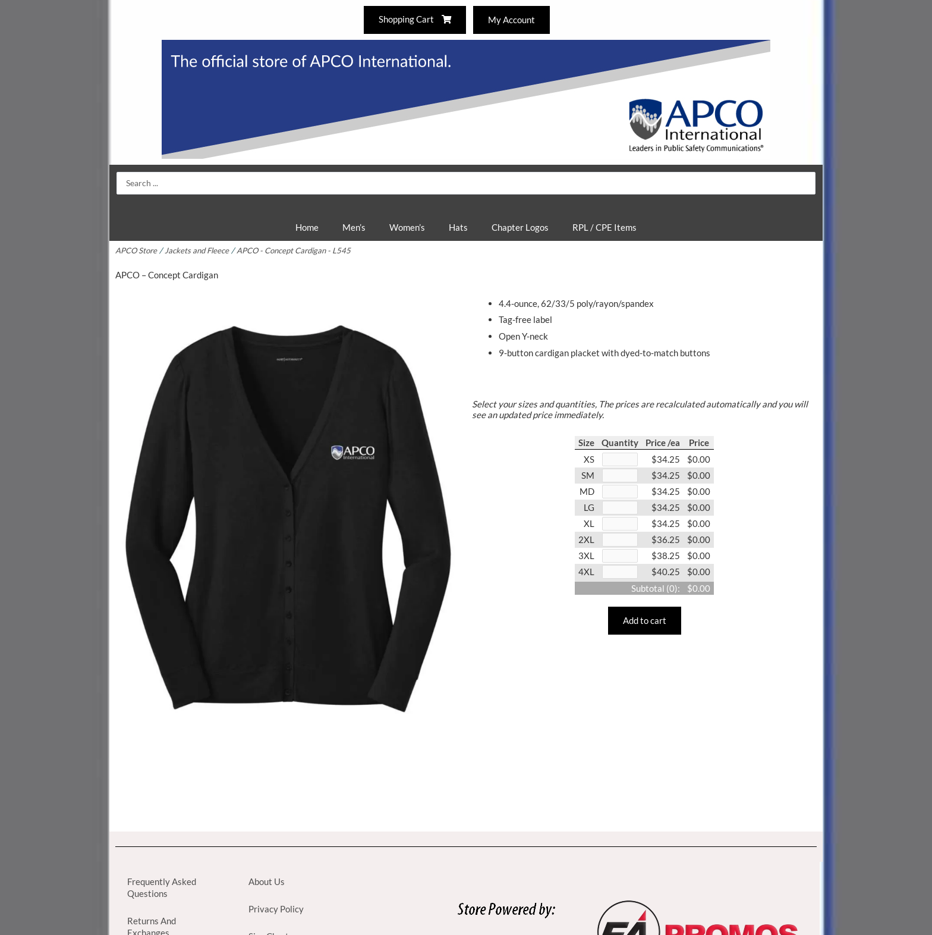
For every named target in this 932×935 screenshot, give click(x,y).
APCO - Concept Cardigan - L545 (298, 250)
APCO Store (136, 250)
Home (307, 227)
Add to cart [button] (644, 625)
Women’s (407, 227)
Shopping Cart (414, 19)
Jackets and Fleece (199, 250)
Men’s (354, 227)
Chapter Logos (520, 227)
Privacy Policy (276, 908)
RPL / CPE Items (604, 227)
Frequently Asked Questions (161, 887)
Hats (458, 227)
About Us (266, 881)
